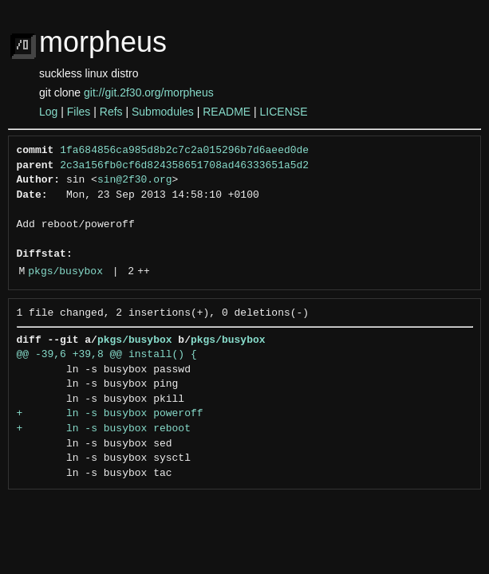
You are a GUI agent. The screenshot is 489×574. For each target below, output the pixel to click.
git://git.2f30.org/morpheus (149, 92)
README (226, 111)
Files (79, 111)
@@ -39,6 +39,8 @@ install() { (107, 355)
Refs (111, 111)
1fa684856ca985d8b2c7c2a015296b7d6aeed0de (184, 151)
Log (48, 111)
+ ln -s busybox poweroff (110, 414)
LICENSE (284, 111)
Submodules (163, 111)
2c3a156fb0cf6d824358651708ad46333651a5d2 (184, 166)
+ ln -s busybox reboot (104, 429)
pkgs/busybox (65, 272)
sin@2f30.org (134, 180)
